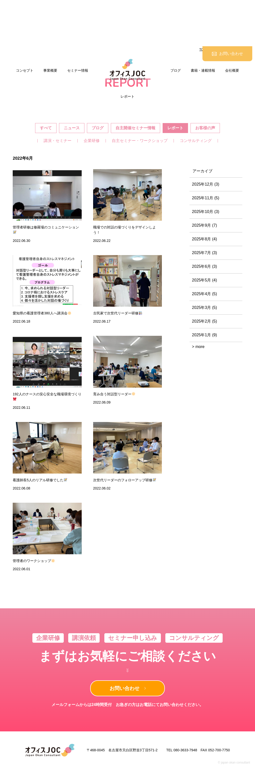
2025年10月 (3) (205, 212)
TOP (202, 49)
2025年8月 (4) (204, 239)
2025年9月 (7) (204, 225)
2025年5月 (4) (204, 280)
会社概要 (232, 24)
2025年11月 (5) (205, 198)
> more (198, 347)
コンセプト (24, 24)
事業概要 (50, 24)
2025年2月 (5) (204, 321)
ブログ (175, 24)
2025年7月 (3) (204, 253)
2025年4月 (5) (204, 294)
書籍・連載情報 (203, 24)
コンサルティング (196, 141)
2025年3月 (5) (204, 307)
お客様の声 (205, 128)
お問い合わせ (124, 688)
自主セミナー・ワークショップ (140, 141)
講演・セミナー (57, 141)
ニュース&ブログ (221, 49)
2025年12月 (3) (205, 184)
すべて (46, 128)
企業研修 (92, 141)
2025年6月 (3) (204, 266)
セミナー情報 (77, 24)
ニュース (72, 128)
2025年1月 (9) (204, 335)
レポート (175, 128)
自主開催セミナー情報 (135, 128)
